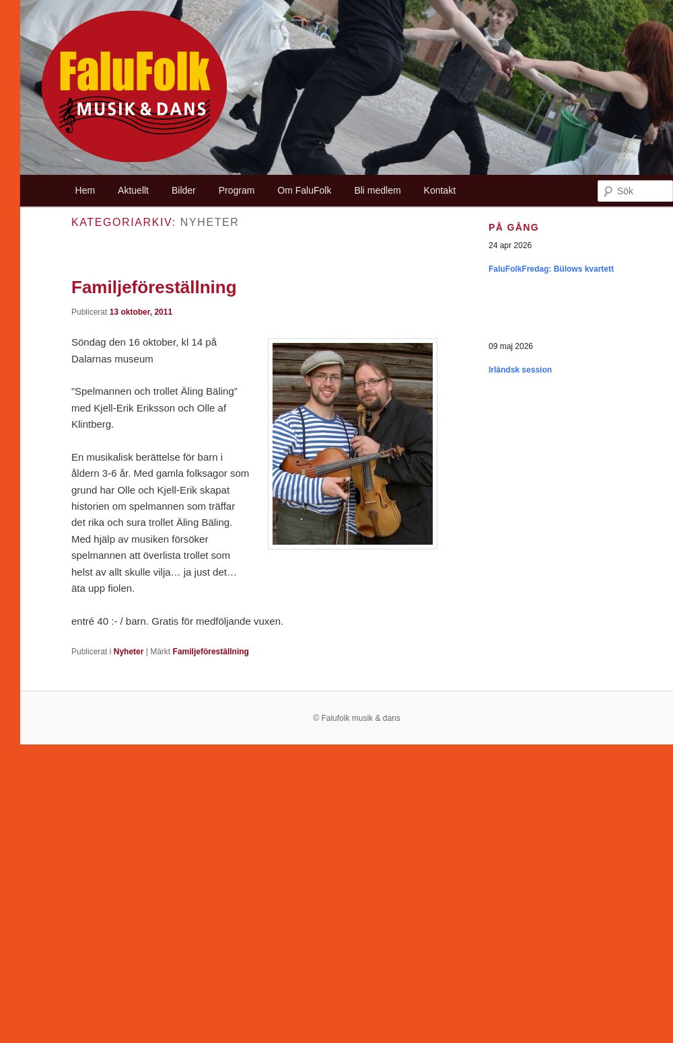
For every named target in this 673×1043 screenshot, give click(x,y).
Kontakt (440, 190)
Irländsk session (520, 370)
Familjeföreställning (154, 287)
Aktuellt (133, 190)
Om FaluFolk (304, 190)
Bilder (184, 190)
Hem (85, 190)
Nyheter (129, 651)
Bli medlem (377, 190)
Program (237, 190)
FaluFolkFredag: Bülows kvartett (551, 269)
